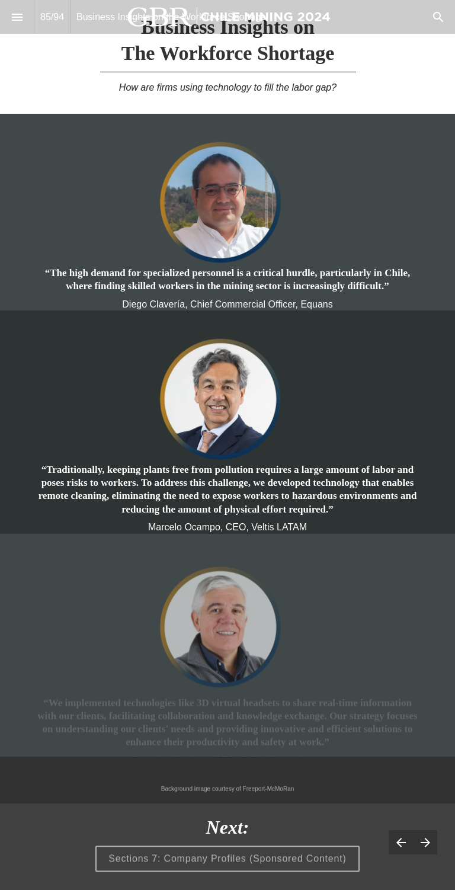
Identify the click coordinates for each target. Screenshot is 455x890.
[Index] (17, 17)
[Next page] (425, 842)
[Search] (438, 17)
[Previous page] (401, 842)
